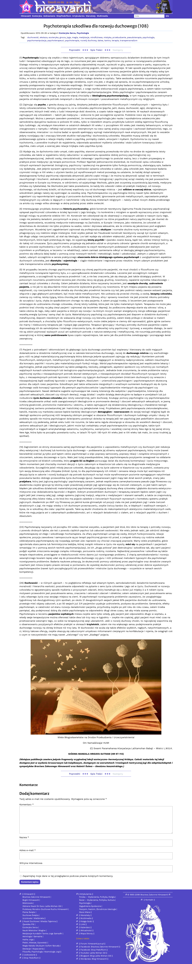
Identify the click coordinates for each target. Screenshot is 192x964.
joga (69, 37)
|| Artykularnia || (86, 894)
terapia (115, 40)
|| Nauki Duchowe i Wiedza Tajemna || (39, 921)
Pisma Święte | (29, 912)
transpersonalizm (128, 40)
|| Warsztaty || (85, 915)
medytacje (84, 37)
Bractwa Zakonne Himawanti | (36, 897)
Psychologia (83, 33)
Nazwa (24, 837)
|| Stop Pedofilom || (31, 958)
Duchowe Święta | (30, 915)
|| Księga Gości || (86, 921)
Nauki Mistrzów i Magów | (34, 930)
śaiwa (100, 40)
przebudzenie (119, 37)
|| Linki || (83, 924)
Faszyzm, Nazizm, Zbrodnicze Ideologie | (98, 909)
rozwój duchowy (88, 40)
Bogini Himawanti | (31, 900)
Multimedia (102, 16)
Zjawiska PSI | (28, 924)
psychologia (148, 37)
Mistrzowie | (28, 903)
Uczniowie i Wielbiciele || (33, 918)
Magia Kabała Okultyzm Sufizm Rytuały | (41, 945)
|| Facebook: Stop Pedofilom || (93, 950)
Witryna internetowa (30, 863)
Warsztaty (91, 16)
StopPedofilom (63, 16)
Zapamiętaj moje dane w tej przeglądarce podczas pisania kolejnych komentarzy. (68, 876)
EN (167, 16)
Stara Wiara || (85, 912)
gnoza (63, 37)
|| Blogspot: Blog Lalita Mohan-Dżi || (96, 956)
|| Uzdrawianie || (29, 955)
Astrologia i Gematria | (32, 936)
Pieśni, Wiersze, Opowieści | (35, 942)
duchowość (33, 37)
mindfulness (96, 37)
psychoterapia (72, 40)
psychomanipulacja (36, 40)
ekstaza (43, 37)
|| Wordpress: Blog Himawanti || (93, 959)
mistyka (107, 37)
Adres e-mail (27, 850)
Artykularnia (78, 16)
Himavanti (26, 16)
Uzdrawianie (49, 16)
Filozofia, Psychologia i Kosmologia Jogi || (41, 951)
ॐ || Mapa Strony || (85, 933)
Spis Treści (96, 50)
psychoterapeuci (55, 40)
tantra (107, 40)
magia (75, 37)
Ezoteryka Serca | (30, 927)
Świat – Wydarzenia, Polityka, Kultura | (97, 900)
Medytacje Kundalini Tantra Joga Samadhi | (42, 933)
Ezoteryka (37, 16)
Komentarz (26, 804)
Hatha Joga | (28, 939)
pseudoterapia (134, 37)
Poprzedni (74, 50)
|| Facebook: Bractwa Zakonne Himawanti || (99, 946)
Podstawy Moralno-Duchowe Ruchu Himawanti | (45, 909)
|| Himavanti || (28, 894)
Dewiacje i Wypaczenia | (33, 949)
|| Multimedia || (86, 918)
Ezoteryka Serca (67, 33)
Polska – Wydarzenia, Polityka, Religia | (97, 897)
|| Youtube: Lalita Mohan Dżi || (93, 953)
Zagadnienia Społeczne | (90, 906)
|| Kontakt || (149, 900)
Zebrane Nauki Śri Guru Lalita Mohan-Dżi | (42, 906)
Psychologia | (85, 903)
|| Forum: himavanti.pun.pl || (92, 943)
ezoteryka (53, 37)
